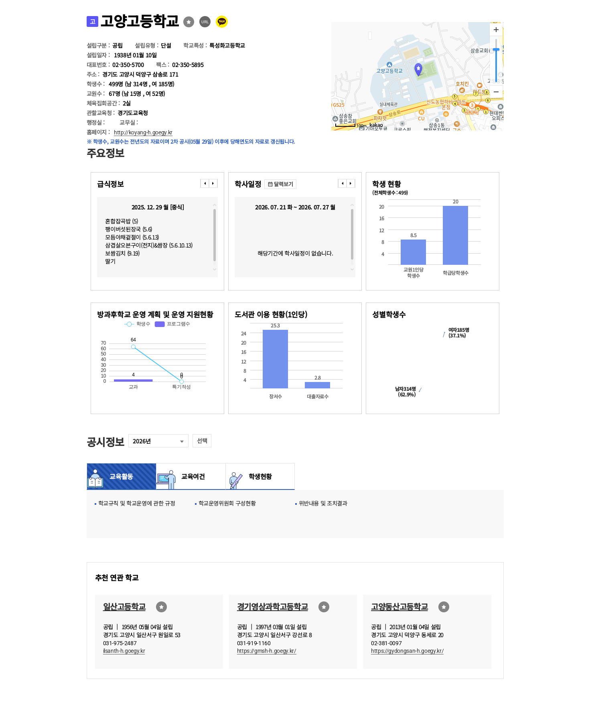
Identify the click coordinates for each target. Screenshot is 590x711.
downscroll (214, 269)
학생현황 (260, 476)
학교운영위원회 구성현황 (227, 503)
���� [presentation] (204, 183)
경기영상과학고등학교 (272, 606)
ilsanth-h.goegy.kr (124, 651)
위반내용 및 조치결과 (323, 503)
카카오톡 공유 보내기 (222, 22)
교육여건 (191, 476)
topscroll (214, 205)
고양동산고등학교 (399, 606)
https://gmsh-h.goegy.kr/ (266, 651)
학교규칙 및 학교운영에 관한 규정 (136, 503)
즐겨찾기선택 (189, 22)
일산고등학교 (124, 606)
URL (205, 22)
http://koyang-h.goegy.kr (143, 132)
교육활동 (121, 476)
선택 (202, 441)
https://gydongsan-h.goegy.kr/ (407, 651)
